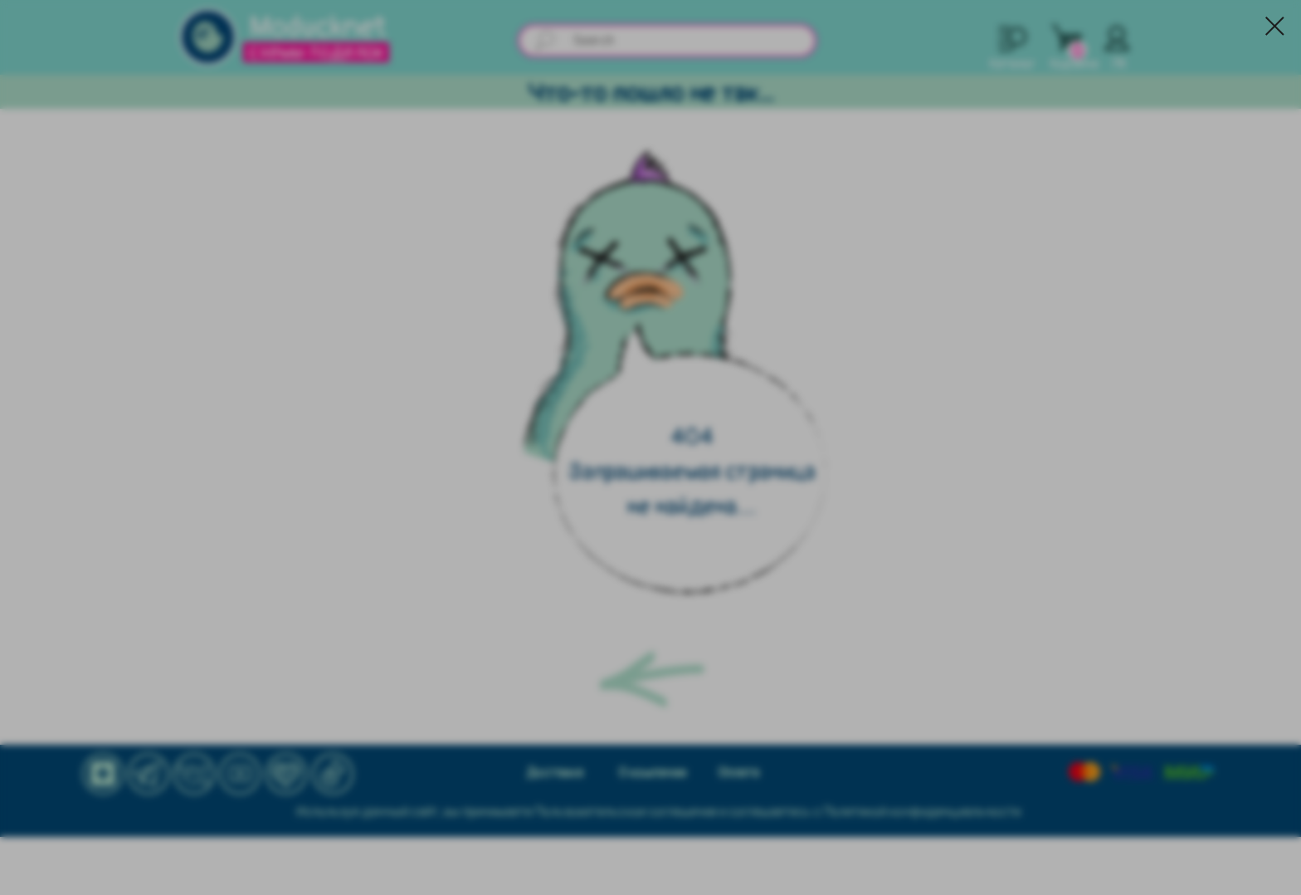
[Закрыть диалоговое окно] (1275, 26)
